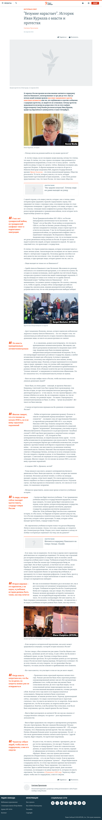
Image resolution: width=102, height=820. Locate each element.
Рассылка (29, 809)
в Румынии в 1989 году (52, 772)
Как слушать (30, 802)
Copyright (29, 813)
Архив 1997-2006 (6, 809)
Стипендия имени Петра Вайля (11, 806)
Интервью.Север (30, 9)
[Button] (62, 37)
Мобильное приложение (9, 802)
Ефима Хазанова (36, 172)
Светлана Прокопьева (31, 28)
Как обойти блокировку (34, 806)
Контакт (4, 813)
